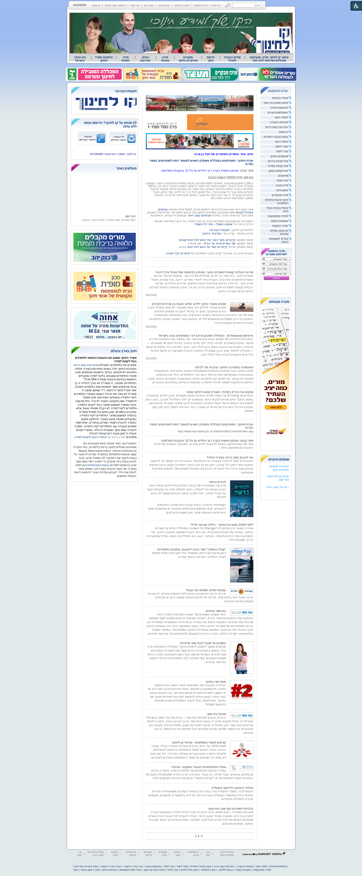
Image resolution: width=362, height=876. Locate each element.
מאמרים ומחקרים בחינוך (187, 59)
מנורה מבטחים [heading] (279, 302)
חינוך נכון (149, 5)
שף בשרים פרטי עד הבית (219, 243)
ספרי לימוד (281, 146)
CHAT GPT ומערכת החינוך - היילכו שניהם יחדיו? (221, 524)
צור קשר (135, 5)
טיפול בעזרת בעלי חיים (86, 866)
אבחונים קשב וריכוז (199, 215)
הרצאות (283, 132)
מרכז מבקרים (280, 195)
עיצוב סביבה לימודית (276, 136)
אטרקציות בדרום (278, 161)
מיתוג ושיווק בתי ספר (275, 103)
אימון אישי (282, 190)
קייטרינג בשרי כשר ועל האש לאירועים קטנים (207, 240)
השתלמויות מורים (278, 112)
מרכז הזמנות (200, 5)
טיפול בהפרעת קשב (154, 869)
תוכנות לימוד (114, 853)
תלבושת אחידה (279, 107)
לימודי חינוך (281, 117)
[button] (228, 5)
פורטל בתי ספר (216, 714)
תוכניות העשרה (279, 122)
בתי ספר (207, 853)
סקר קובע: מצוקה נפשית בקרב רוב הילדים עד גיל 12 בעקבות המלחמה (207, 440)
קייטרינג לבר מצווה (178, 253)
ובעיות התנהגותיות (98, 465)
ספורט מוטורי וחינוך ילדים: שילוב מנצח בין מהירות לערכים (189, 304)
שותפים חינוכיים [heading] (279, 459)
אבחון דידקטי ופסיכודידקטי (227, 853)
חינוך (75, 869)
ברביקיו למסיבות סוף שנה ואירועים (230, 808)
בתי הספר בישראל (80, 59)
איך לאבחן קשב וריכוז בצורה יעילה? (229, 457)
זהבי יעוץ (130, 220)
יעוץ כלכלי (172, 869)
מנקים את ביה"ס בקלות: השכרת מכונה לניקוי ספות (220, 392)
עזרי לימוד (282, 151)
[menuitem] (269, 59)
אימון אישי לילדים (189, 869)
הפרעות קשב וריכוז (276, 127)
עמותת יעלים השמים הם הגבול (206, 590)
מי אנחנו (96, 5)
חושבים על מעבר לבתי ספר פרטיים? (202, 643)
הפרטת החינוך (212, 233)
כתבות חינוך (177, 853)
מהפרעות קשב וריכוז (86, 365)
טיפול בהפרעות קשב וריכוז (95, 853)
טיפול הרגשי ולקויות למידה (90, 437)
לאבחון (113, 472)
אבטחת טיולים (109, 869)
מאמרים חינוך (163, 853)
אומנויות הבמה (279, 221)
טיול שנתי (282, 180)
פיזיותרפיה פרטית (130, 853)
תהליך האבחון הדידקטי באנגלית (232, 788)
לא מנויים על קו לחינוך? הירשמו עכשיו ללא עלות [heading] (110, 124)
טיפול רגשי (281, 141)
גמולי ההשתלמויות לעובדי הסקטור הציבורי (198, 767)
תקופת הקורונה (219, 230)
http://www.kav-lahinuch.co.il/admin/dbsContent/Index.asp (215, 431)
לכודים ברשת (217, 482)
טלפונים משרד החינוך (103, 59)
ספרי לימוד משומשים (130, 869)
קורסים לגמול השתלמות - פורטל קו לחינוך (199, 742)
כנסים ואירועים (145, 59)
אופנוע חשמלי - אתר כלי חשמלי (214, 224)
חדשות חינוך (211, 59)
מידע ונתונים (165, 59)
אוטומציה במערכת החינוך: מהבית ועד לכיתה (224, 367)
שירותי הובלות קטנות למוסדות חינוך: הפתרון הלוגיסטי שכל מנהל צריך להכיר (204, 272)
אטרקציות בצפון (278, 170)
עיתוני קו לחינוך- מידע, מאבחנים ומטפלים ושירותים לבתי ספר (269, 59)
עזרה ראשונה (280, 225)
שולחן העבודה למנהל (232, 59)
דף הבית (216, 5)
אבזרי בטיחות (280, 98)
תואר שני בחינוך (215, 681)
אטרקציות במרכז (278, 166)
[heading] (105, 91)
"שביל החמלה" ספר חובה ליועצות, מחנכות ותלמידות (191, 549)
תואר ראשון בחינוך (90, 869)
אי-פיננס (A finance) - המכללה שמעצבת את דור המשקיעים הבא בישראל (206, 335)
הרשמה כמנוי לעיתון (115, 5)
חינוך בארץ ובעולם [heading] (124, 351)
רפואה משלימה (209, 869)
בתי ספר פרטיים (216, 611)
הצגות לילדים (226, 869)
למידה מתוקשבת (278, 216)
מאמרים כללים (148, 853)
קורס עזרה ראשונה (111, 866)
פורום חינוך (164, 5)
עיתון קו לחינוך (182, 5)
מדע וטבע (282, 185)
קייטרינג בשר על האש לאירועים (207, 247)
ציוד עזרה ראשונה (133, 866)
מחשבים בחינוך (279, 156)
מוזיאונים (283, 175)
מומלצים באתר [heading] (126, 168)
